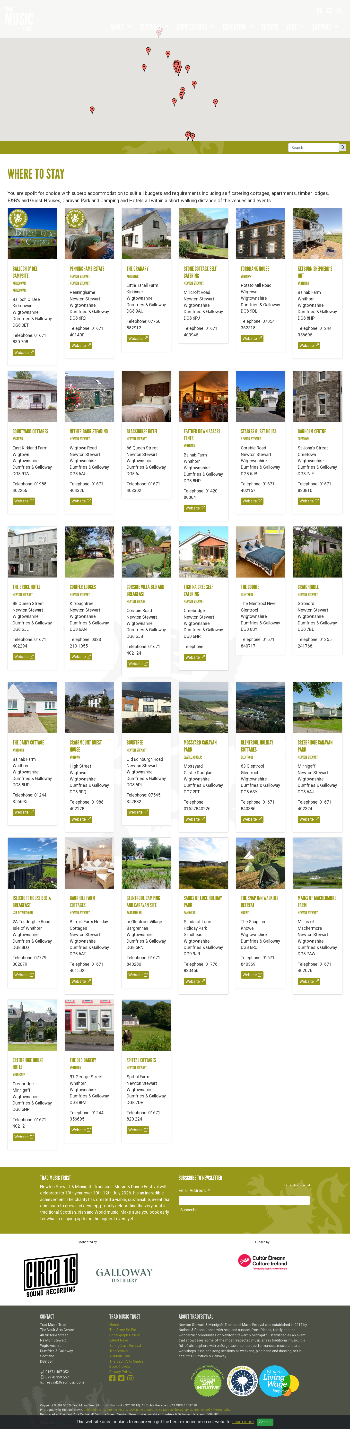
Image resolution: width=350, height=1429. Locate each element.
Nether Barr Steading (89, 431)
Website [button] (24, 352)
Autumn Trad (119, 1356)
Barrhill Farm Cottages (82, 901)
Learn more (243, 1421)
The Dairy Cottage (28, 742)
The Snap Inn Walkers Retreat (259, 901)
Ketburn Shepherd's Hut (315, 272)
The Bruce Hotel (26, 586)
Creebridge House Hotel (28, 1064)
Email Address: (194, 1190)
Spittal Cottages (141, 1060)
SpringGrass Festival (125, 1346)
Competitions (192, 27)
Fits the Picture (117, 1409)
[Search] (313, 147)
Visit (292, 27)
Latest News (119, 1340)
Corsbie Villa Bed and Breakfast (145, 590)
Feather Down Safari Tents (202, 435)
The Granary (138, 268)
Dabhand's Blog (94, 1409)
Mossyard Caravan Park (200, 746)
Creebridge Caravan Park (315, 746)
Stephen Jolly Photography (211, 1409)
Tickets (269, 27)
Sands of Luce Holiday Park (203, 901)
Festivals (151, 27)
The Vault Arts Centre (126, 1361)
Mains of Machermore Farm (317, 901)
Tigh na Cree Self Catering (198, 590)
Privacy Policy (120, 1372)
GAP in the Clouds (141, 1409)
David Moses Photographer (173, 1409)
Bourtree (135, 742)
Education (235, 27)
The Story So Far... (123, 1330)
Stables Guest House (258, 431)
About (117, 27)
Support (322, 27)
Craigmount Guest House (86, 746)
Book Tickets (119, 1367)
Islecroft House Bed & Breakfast (32, 901)
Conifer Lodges (83, 586)
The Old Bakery (83, 1060)
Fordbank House (255, 268)
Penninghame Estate (87, 268)
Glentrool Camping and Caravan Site (143, 901)
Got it (265, 1422)
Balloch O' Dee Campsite (25, 272)
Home (114, 1325)
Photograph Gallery (124, 1335)
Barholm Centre (312, 431)
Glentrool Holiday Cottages (257, 746)
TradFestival (118, 1351)
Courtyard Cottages (30, 431)
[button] (178, 72)
